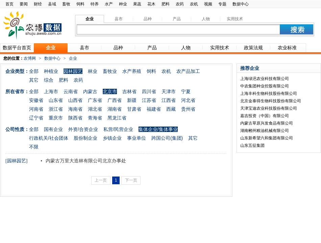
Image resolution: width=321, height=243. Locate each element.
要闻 (24, 4)
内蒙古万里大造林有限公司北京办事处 (85, 160)
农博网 (30, 58)
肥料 (166, 4)
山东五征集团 (252, 145)
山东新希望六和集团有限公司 (266, 138)
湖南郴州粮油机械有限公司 (264, 130)
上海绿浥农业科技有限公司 (264, 78)
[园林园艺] (16, 160)
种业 (123, 4)
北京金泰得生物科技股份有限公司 (270, 101)
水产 (109, 4)
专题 (222, 4)
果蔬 (137, 4)
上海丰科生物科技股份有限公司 (268, 93)
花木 (151, 4)
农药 (180, 4)
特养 (95, 4)
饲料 (80, 4)
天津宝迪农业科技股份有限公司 (268, 108)
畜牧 (66, 4)
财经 (38, 4)
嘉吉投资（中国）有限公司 (264, 115)
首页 (9, 4)
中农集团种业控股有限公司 (264, 86)
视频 (208, 4)
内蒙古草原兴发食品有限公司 (266, 123)
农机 (194, 4)
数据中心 (240, 4)
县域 (52, 4)
